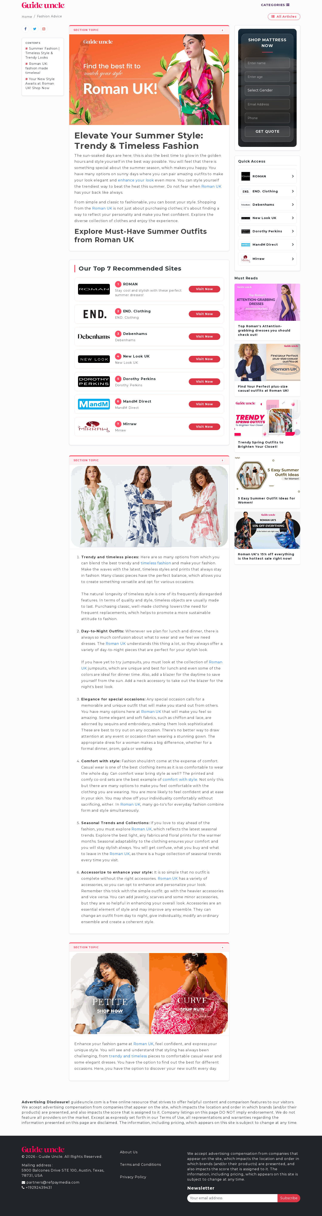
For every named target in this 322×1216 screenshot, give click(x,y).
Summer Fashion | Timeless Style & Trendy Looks (42, 53)
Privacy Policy (133, 1177)
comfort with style (180, 780)
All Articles (284, 16)
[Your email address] (232, 1198)
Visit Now (204, 289)
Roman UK (211, 186)
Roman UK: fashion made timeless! (36, 68)
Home (27, 17)
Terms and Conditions (140, 1165)
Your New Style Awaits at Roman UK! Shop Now (40, 83)
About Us (129, 1152)
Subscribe (288, 1198)
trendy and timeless (128, 1056)
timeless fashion (156, 563)
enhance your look (136, 180)
